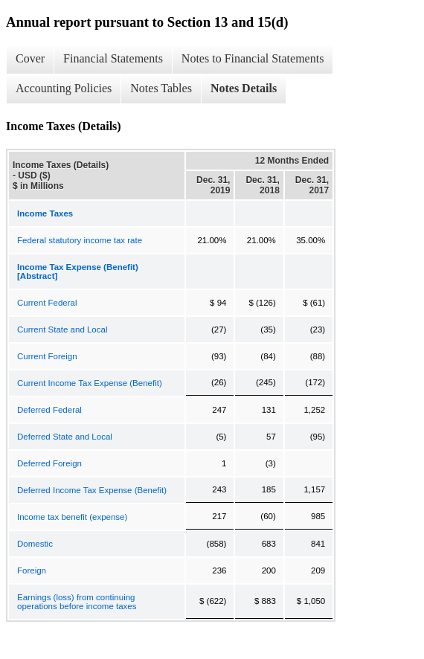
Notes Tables (161, 88)
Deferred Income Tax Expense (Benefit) (92, 490)
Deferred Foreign (49, 463)
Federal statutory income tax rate (79, 240)
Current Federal (47, 302)
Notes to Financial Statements (253, 58)
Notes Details (244, 88)
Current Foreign (47, 356)
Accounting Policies (64, 88)
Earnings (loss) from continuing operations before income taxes (76, 602)
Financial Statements (113, 58)
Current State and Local (62, 329)
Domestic (35, 543)
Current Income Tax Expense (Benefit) (89, 383)
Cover (30, 58)
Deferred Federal (49, 409)
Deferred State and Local (64, 436)
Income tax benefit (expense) (72, 516)
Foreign (31, 570)
